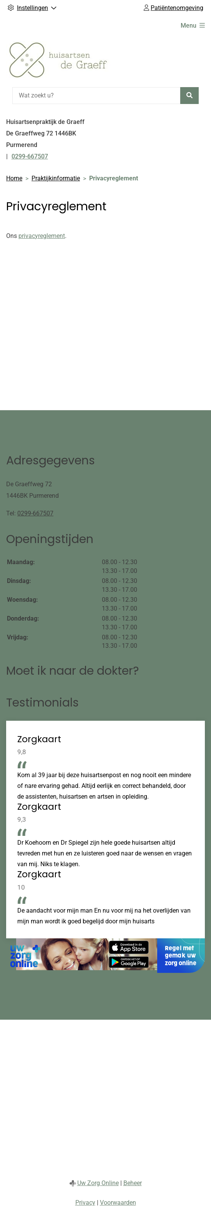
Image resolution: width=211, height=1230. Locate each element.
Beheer (132, 1183)
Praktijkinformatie (56, 178)
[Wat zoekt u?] (96, 95)
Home (14, 178)
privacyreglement (41, 235)
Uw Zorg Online (98, 1183)
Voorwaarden (118, 1202)
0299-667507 (35, 513)
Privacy (85, 1202)
